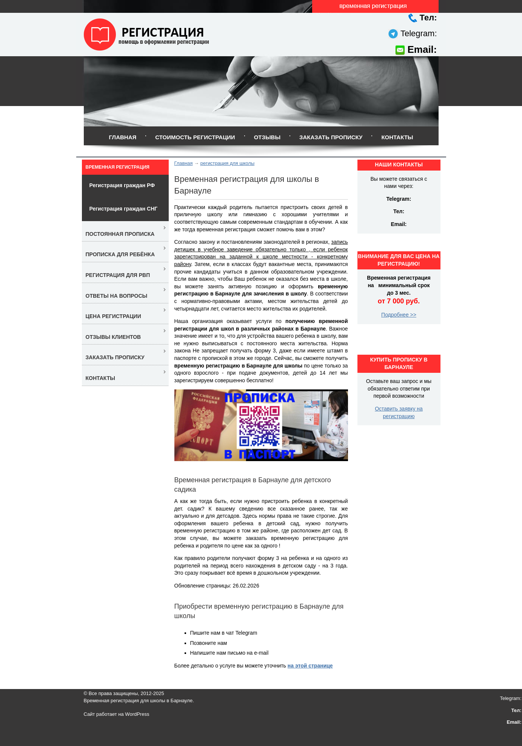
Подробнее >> (398, 315)
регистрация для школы (227, 163)
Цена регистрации (113, 316)
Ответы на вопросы (117, 296)
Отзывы (267, 137)
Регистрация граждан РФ (122, 185)
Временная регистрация (117, 167)
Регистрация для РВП (118, 275)
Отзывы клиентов (113, 337)
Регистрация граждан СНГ (123, 209)
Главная (122, 137)
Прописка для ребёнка (120, 254)
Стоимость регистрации (195, 137)
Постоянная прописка (120, 234)
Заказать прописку (330, 137)
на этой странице (310, 666)
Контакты (397, 137)
